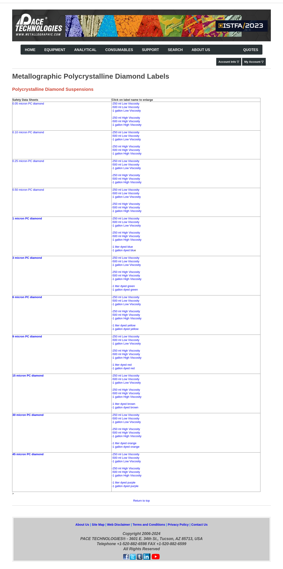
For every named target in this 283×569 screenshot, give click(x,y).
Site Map (98, 524)
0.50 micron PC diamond (28, 189)
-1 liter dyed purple (124, 482)
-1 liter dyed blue (122, 246)
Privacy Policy (178, 524)
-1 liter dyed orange (124, 443)
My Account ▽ (254, 61)
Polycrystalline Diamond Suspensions (53, 89)
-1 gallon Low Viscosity (126, 110)
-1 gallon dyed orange (126, 446)
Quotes (250, 50)
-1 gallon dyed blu (123, 250)
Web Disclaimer (119, 524)
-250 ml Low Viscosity (125, 103)
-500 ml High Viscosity (126, 121)
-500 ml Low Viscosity (125, 107)
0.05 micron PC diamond (28, 103)
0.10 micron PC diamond (28, 132)
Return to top (141, 500)
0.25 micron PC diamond (28, 161)
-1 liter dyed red (122, 364)
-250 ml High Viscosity (126, 117)
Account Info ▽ (228, 61)
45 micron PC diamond (28, 454)
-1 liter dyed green (123, 286)
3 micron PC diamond (27, 257)
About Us (82, 524)
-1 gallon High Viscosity (127, 124)
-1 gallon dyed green (125, 289)
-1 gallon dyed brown (125, 407)
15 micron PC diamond (28, 375)
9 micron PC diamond (27, 336)
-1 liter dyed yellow (124, 325)
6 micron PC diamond (27, 297)
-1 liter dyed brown (123, 403)
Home (30, 50)
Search (175, 50)
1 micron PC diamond (27, 218)
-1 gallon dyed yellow (125, 329)
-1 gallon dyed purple (125, 486)
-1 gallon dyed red (123, 368)
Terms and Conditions (149, 524)
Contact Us (199, 524)
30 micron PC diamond (28, 415)
